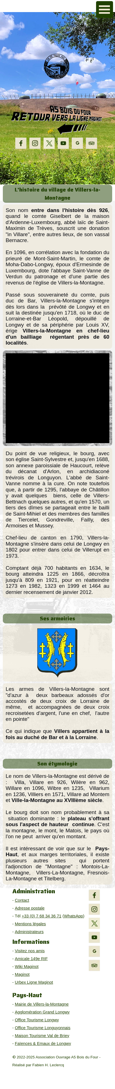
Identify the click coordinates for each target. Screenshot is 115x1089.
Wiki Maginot (26, 966)
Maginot (22, 974)
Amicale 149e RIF (31, 958)
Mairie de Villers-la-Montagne (41, 1004)
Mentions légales (30, 924)
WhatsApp (73, 916)
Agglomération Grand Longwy (42, 1012)
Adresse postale (29, 908)
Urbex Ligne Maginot (34, 982)
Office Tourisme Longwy (37, 1020)
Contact (22, 900)
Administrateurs (29, 931)
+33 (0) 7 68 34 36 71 (42, 916)
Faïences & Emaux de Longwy (43, 1043)
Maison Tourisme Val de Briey (42, 1035)
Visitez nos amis (30, 951)
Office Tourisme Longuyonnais (42, 1028)
